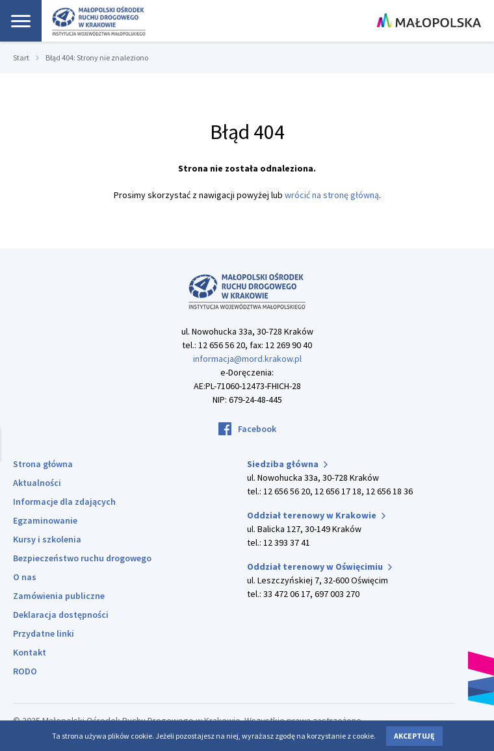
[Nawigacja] (21, 21)
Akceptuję (414, 736)
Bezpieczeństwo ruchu (82, 558)
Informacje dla (64, 501)
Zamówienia (59, 596)
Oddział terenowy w (316, 515)
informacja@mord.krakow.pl (247, 358)
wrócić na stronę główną (332, 195)
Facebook (257, 429)
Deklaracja (61, 614)
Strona (43, 464)
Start (21, 57)
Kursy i (47, 539)
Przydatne (43, 633)
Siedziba (287, 464)
